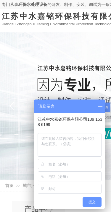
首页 (9, 185)
